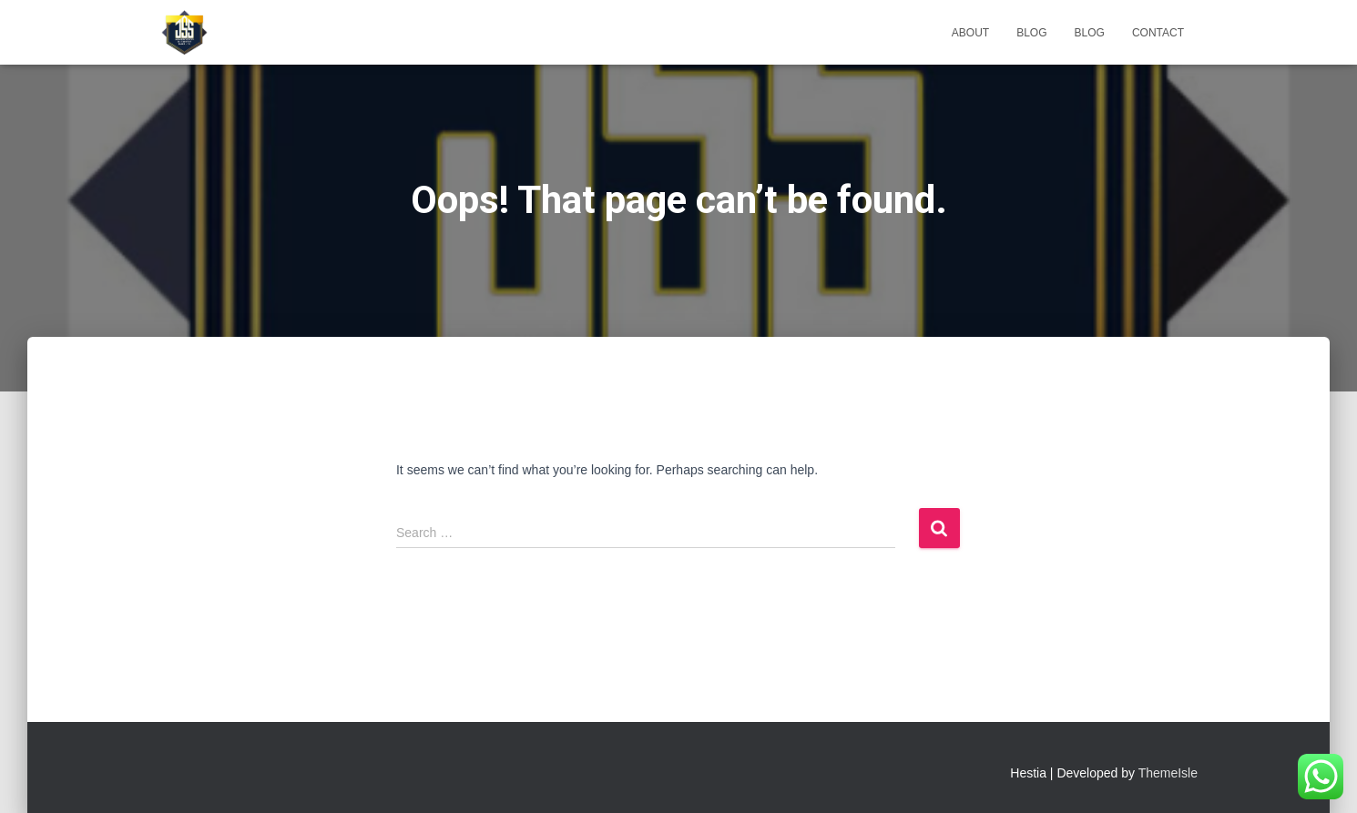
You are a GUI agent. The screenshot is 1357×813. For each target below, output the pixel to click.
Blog (1031, 32)
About (970, 32)
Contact (1158, 32)
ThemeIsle (1168, 773)
